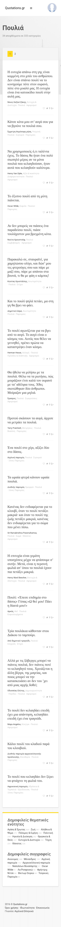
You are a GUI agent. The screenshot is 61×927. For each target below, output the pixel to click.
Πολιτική (48, 833)
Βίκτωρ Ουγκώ (26, 873)
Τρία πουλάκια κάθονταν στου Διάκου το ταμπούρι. (28, 633)
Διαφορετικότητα (15, 176)
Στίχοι (20, 284)
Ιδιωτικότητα (27, 907)
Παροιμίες (30, 135)
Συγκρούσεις (31, 398)
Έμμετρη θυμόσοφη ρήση (19, 131)
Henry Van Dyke (14, 173)
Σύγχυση (11, 644)
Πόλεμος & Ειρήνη (28, 833)
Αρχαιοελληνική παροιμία (36, 862)
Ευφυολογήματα (15, 614)
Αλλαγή (25, 352)
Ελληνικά (28, 911)
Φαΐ (16, 611)
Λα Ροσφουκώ (25, 869)
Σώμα (18, 536)
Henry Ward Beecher (16, 577)
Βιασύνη (11, 431)
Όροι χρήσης (11, 907)
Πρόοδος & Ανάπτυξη (17, 356)
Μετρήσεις (27, 428)
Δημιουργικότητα (33, 690)
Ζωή (33, 829)
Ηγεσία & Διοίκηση (22, 836)
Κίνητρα (25, 724)
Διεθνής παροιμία (15, 487)
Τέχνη (48, 840)
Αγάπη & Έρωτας (16, 829)
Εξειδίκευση (24, 789)
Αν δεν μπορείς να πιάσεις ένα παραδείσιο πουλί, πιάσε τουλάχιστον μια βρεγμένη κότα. (29, 230)
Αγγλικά (18, 911)
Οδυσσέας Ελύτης (15, 690)
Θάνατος (27, 536)
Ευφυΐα (23, 206)
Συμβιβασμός (13, 243)
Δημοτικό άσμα (14, 311)
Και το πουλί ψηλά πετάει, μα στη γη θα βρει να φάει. (30, 303)
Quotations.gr (15, 8)
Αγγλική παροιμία (15, 457)
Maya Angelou (14, 724)
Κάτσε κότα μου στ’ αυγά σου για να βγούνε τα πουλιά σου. (30, 124)
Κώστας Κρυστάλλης (17, 281)
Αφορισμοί (32, 105)
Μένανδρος (30, 859)
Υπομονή (36, 131)
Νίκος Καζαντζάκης (16, 102)
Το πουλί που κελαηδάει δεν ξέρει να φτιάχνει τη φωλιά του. (30, 778)
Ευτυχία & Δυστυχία (29, 840)
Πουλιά (21, 105)
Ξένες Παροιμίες (17, 460)
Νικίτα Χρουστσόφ (16, 239)
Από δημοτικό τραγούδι (18, 641)
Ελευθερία (25, 757)
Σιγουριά (20, 135)
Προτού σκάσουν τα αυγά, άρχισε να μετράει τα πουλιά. (30, 420)
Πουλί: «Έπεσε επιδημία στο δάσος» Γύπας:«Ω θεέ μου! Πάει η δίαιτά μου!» (29, 601)
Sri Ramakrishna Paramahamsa (22, 533)
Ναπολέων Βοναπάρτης (24, 866)
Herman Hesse (14, 352)
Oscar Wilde (13, 206)
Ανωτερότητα (34, 281)
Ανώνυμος (12, 859)
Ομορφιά (29, 487)
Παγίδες (12, 694)
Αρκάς (10, 611)
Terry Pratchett (14, 428)
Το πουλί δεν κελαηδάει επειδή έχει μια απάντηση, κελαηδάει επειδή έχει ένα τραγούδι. (28, 714)
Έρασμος (11, 398)
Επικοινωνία (42, 907)
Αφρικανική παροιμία (17, 786)
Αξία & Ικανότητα (31, 173)
